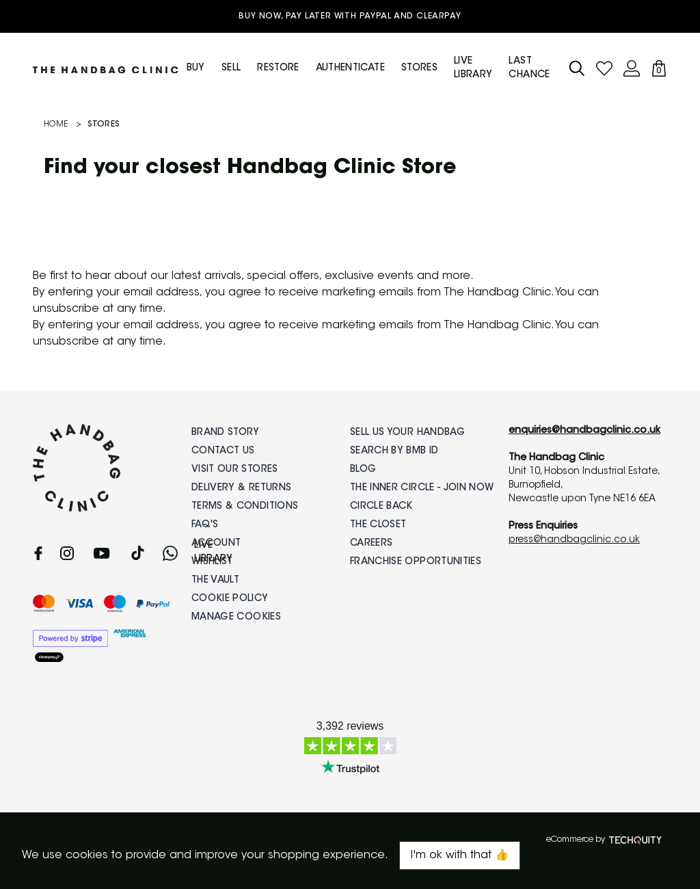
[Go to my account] (604, 68)
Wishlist (212, 562)
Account (216, 543)
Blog (363, 470)
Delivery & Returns (241, 488)
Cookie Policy (230, 599)
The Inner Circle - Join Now (422, 488)
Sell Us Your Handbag (407, 433)
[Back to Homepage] (105, 68)
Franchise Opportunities (415, 562)
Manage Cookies (236, 617)
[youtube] (101, 553)
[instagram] (67, 553)
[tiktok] (137, 552)
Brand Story (225, 433)
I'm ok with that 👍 (460, 855)
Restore (278, 68)
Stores (419, 68)
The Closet (378, 525)
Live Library (473, 68)
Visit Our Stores (234, 470)
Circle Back (381, 507)
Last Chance (529, 68)
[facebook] (38, 553)
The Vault (215, 580)
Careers (371, 543)
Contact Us (223, 451)
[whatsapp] (170, 553)
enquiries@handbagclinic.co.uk (584, 431)
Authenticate (350, 68)
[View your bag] (659, 68)
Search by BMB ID (394, 451)
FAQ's (205, 525)
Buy (196, 68)
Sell (231, 68)
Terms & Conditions (244, 507)
